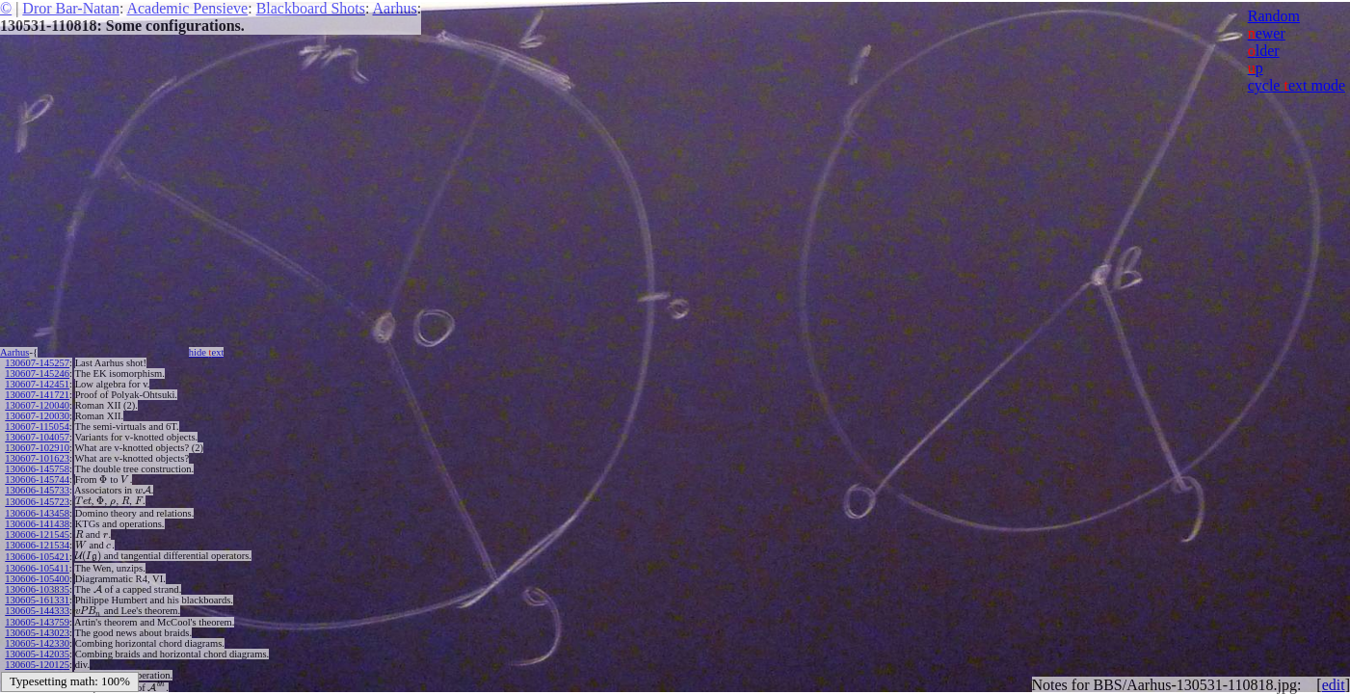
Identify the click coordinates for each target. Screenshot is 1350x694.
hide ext (207, 352)
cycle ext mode (1296, 85)
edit (1333, 685)
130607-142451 (37, 384)
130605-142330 (37, 643)
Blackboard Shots (310, 8)
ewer (1266, 33)
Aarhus (395, 8)
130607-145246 (37, 373)
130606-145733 (37, 490)
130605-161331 (37, 600)
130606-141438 (37, 524)
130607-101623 (37, 458)
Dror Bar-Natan (70, 8)
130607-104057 (37, 437)
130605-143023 (37, 632)
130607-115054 (36, 426)
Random (1274, 16)
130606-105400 (37, 579)
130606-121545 (37, 534)
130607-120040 (37, 405)
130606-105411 (36, 568)
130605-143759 (37, 622)
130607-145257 (37, 363)
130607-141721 (37, 394)
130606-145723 (37, 501)
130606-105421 (37, 556)
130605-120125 (37, 664)
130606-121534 (37, 545)
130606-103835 (37, 589)
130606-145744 (37, 479)
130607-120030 (37, 416)
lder (1264, 50)
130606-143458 (37, 513)
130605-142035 (37, 654)
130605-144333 (37, 610)
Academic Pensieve (187, 8)
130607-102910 (37, 447)
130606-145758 (37, 469)
